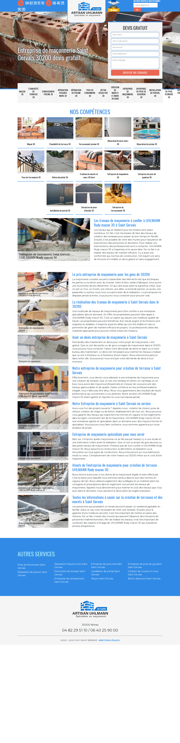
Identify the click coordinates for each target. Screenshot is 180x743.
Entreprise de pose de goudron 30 (141, 93)
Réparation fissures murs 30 (63, 92)
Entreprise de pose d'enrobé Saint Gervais (106, 566)
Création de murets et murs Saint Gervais (143, 573)
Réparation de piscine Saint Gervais (32, 574)
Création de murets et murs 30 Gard (115, 93)
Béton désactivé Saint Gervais (144, 578)
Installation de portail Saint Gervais (105, 573)
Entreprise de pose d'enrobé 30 (169, 93)
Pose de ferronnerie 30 (89, 92)
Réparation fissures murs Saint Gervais (70, 566)
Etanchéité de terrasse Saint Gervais (69, 573)
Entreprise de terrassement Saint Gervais (69, 580)
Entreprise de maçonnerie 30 (127, 93)
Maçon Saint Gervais (102, 578)
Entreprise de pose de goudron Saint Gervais (145, 566)
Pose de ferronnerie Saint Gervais (31, 566)
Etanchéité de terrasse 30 (33, 93)
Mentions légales (109, 640)
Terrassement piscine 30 (48, 93)
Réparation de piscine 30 (76, 92)
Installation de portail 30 (155, 92)
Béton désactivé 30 (103, 92)
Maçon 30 (22, 93)
